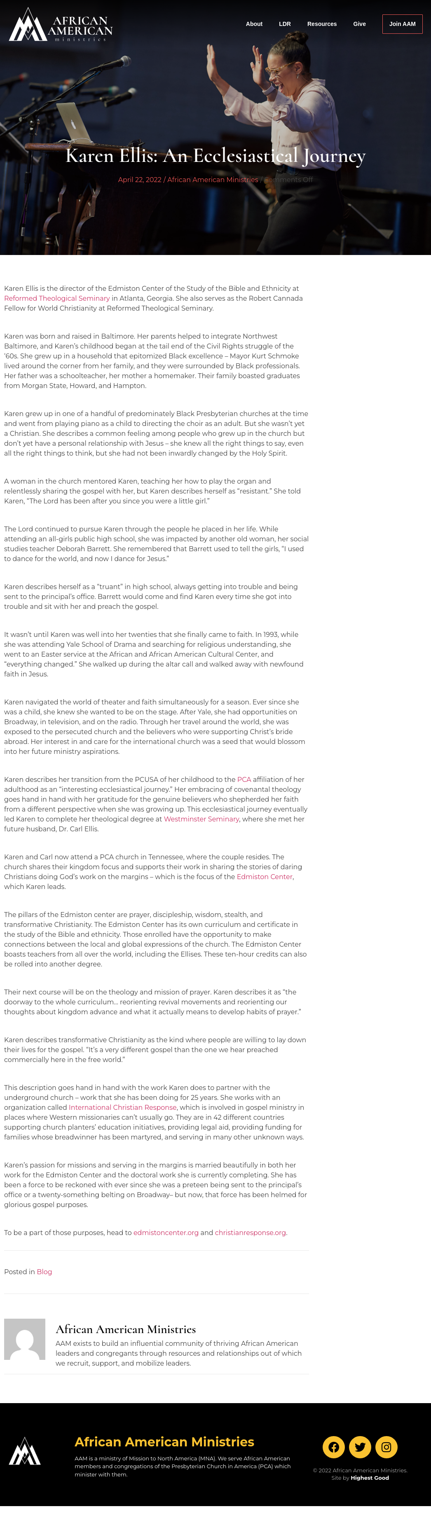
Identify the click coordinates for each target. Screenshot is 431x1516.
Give (360, 24)
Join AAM (402, 24)
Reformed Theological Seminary (57, 298)
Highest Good (370, 1477)
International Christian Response (123, 1107)
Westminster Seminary (201, 819)
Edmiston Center (265, 877)
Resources (322, 24)
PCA (244, 780)
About (254, 24)
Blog (44, 1272)
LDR (285, 24)
